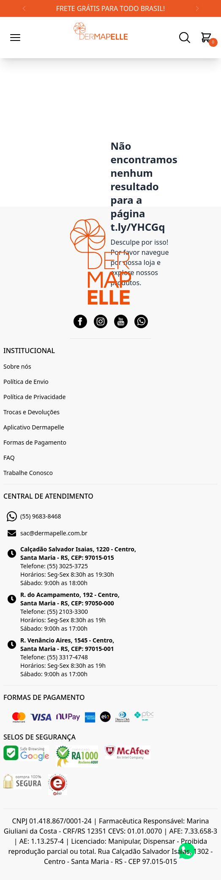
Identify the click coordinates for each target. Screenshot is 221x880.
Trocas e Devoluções (31, 412)
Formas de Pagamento (34, 442)
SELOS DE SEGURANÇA (39, 737)
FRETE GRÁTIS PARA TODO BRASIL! (110, 8)
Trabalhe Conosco (28, 473)
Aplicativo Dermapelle (33, 427)
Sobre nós (17, 366)
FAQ (9, 457)
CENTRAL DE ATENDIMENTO (48, 496)
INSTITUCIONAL (29, 350)
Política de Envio (26, 382)
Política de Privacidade (34, 397)
